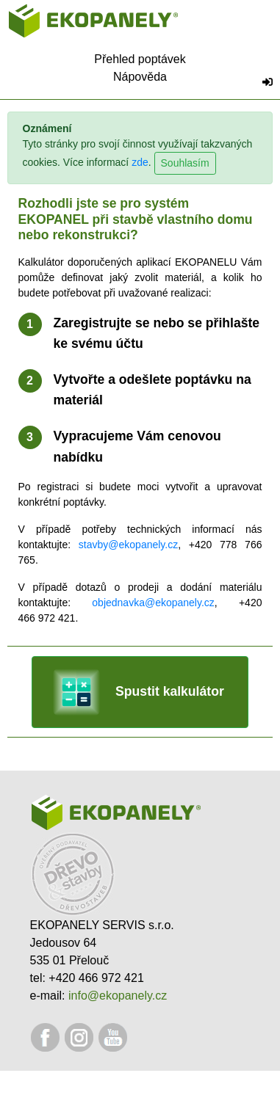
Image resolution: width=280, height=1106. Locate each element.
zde (140, 163)
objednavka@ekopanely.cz (153, 602)
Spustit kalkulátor (138, 692)
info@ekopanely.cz (117, 995)
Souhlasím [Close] (185, 163)
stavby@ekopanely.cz (128, 544)
